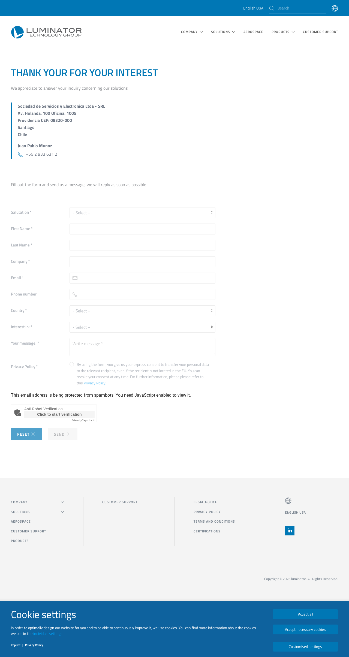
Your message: (25, 343)
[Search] (297, 8)
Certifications (207, 531)
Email (17, 278)
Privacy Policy (24, 366)
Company (20, 261)
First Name (22, 228)
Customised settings (305, 646)
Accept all (305, 614)
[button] (335, 8)
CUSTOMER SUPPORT (320, 31)
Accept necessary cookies (305, 629)
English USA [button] (295, 512)
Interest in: (21, 327)
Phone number (24, 294)
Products (20, 540)
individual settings (47, 633)
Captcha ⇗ (83, 420)
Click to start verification (59, 414)
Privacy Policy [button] (94, 383)
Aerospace (253, 31)
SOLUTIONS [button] (223, 31)
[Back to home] (46, 32)
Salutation (21, 212)
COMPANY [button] (192, 31)
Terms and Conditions (214, 521)
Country (19, 310)
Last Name (21, 245)
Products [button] (283, 31)
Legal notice (205, 502)
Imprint (15, 645)
